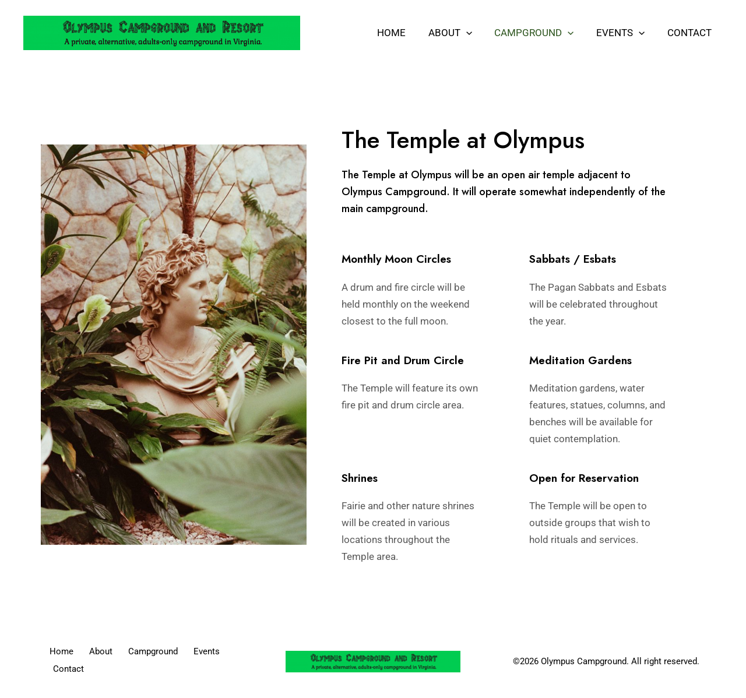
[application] (475, 32)
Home (403, 32)
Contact (690, 32)
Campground (540, 32)
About (459, 32)
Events (624, 32)
